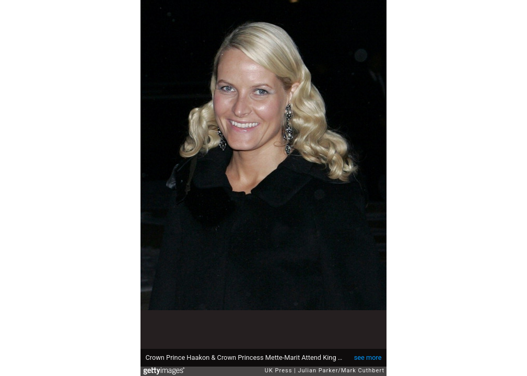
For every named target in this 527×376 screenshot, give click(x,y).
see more (368, 357)
